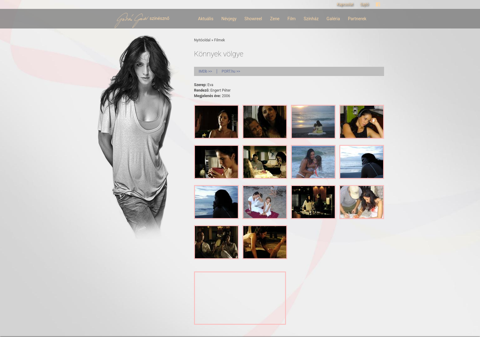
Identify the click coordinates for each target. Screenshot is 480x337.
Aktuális (205, 18)
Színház (311, 18)
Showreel (253, 18)
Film (292, 18)
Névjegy (228, 18)
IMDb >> (205, 71)
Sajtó (364, 4)
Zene (275, 18)
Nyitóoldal (202, 40)
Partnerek (357, 18)
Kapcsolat (345, 4)
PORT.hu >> (231, 71)
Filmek (219, 40)
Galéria (333, 18)
